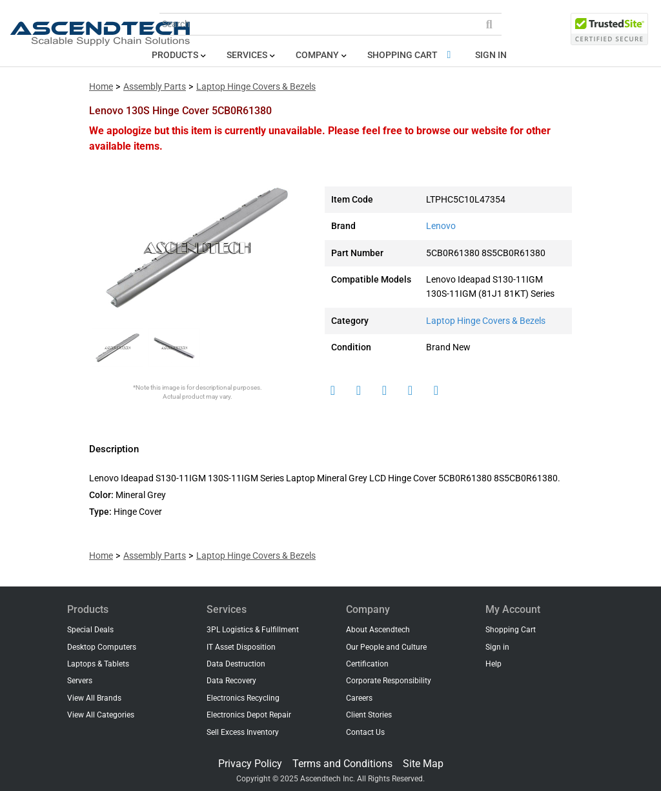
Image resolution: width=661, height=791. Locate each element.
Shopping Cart (411, 55)
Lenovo (441, 226)
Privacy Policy (250, 763)
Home (101, 86)
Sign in (491, 55)
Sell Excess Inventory (243, 732)
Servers (79, 680)
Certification (367, 663)
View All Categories (100, 714)
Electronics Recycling (243, 698)
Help (493, 663)
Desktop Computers (101, 647)
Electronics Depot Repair (249, 714)
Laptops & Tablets (98, 663)
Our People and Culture (386, 647)
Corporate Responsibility (388, 680)
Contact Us (365, 732)
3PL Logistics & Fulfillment (253, 629)
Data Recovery (231, 680)
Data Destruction (236, 663)
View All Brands (94, 698)
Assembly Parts (154, 86)
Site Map (423, 763)
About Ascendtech (378, 629)
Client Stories (369, 714)
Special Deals (90, 629)
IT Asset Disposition (241, 647)
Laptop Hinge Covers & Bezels (256, 86)
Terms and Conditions (342, 763)
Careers (359, 698)
